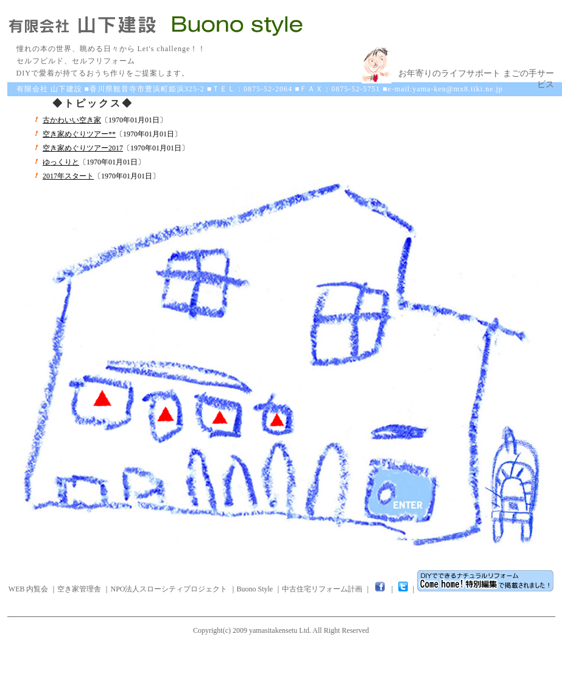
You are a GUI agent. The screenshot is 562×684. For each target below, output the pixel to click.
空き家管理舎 (79, 589)
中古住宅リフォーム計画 (322, 589)
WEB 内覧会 (29, 589)
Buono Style (255, 589)
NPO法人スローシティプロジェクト (168, 589)
